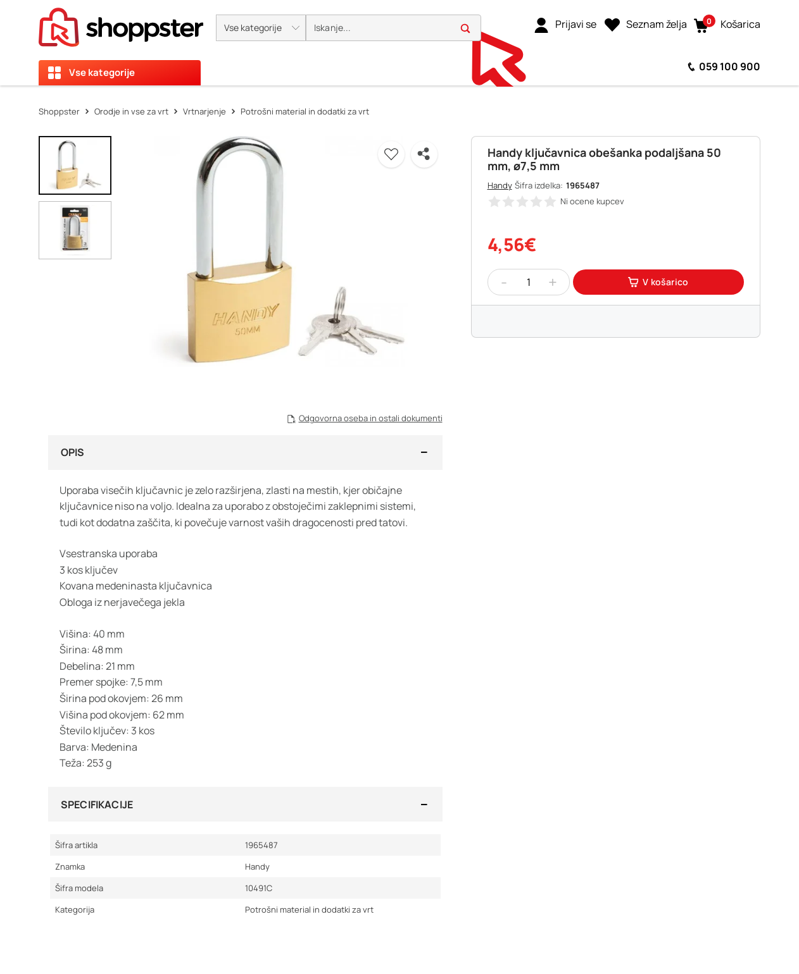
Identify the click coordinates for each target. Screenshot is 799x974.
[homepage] (121, 23)
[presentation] (399, 42)
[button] (261, 28)
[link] (565, 24)
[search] (393, 28)
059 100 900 (729, 66)
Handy (500, 185)
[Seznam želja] (646, 24)
